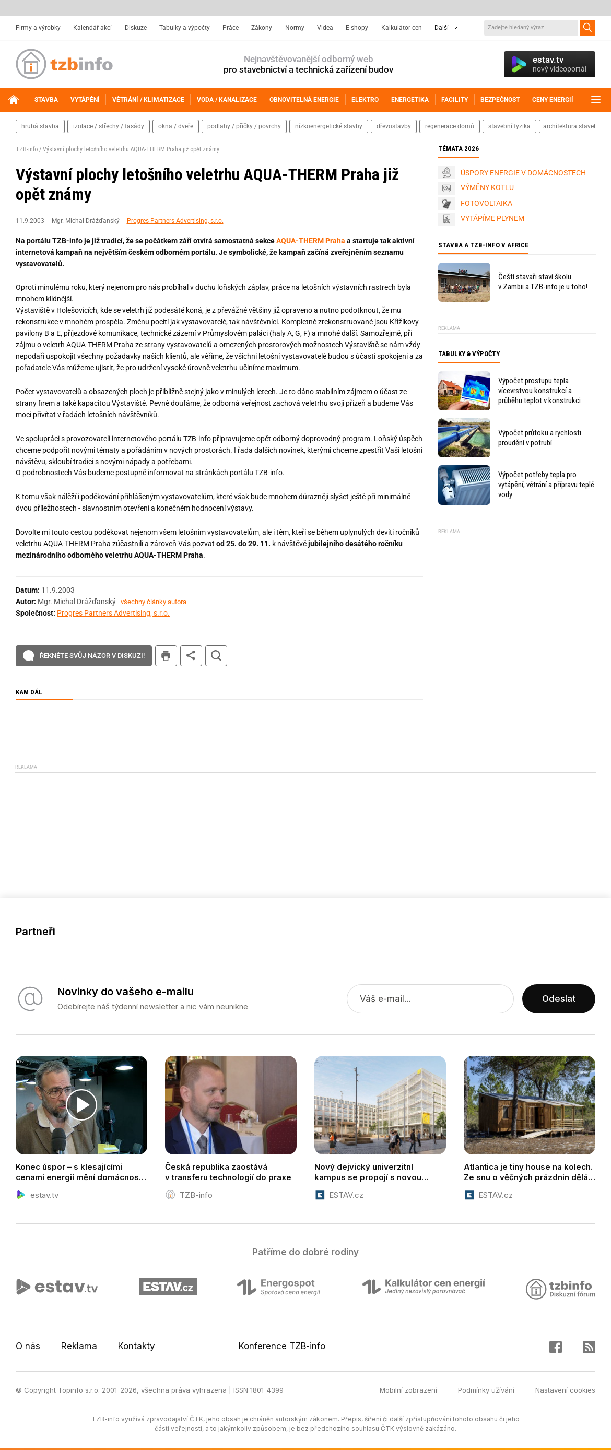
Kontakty (136, 1346)
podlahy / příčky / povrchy (244, 126)
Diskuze (136, 27)
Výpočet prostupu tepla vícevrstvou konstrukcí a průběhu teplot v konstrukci (539, 390)
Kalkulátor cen (401, 27)
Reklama (79, 1346)
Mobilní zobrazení (408, 1390)
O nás (28, 1346)
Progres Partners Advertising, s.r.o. (175, 221)
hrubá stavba (40, 126)
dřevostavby (394, 126)
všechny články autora (153, 602)
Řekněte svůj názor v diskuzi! (92, 655)
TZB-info (27, 149)
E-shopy (357, 27)
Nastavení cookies (565, 1390)
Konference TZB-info (282, 1346)
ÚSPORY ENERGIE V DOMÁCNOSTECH (523, 173)
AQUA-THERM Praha (310, 241)
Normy (294, 27)
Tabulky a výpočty (184, 27)
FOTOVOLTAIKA (486, 203)
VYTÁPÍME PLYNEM (492, 218)
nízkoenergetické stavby (328, 126)
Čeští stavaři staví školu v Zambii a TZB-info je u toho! (543, 281)
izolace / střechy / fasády (108, 126)
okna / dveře (175, 126)
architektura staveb (570, 126)
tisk (166, 656)
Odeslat (558, 999)
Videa (325, 27)
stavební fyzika (509, 126)
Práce (230, 27)
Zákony (261, 27)
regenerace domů (449, 126)
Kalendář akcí (92, 27)
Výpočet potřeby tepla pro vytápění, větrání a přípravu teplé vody (546, 484)
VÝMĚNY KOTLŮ (487, 187)
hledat (216, 656)
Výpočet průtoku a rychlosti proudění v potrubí (539, 437)
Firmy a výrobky (38, 27)
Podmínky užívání (486, 1390)
